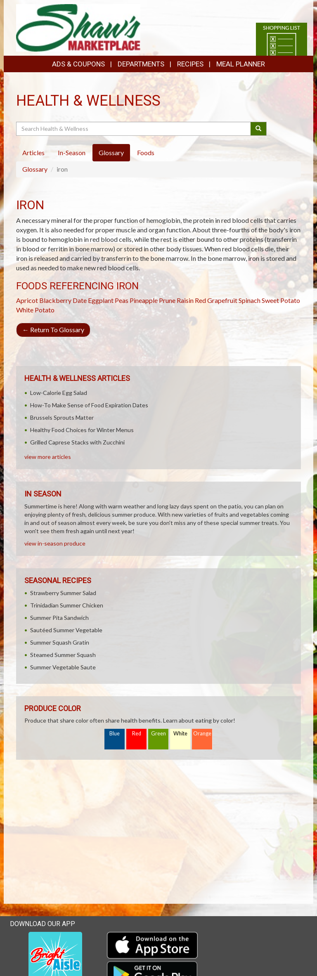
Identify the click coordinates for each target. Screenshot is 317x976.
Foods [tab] (145, 152)
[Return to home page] (78, 27)
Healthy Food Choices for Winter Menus (82, 429)
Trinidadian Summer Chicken (66, 605)
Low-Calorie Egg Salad (58, 392)
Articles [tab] (33, 152)
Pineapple (144, 300)
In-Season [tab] (71, 152)
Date (80, 300)
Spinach (249, 300)
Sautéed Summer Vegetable (66, 629)
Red (136, 733)
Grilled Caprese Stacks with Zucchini (77, 442)
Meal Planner (240, 64)
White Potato (35, 310)
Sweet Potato (281, 300)
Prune (167, 300)
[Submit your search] (259, 129)
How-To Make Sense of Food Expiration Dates (89, 405)
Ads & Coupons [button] (78, 64)
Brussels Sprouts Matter (62, 417)
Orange (202, 733)
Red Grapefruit (216, 300)
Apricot (27, 300)
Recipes (190, 64)
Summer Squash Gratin (59, 642)
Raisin (185, 300)
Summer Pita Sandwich (59, 617)
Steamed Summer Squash (63, 654)
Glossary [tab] (111, 152)
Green (158, 733)
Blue (114, 733)
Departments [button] (141, 64)
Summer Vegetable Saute (63, 667)
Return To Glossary (53, 329)
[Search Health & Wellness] (134, 129)
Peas (121, 300)
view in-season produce (54, 543)
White (180, 733)
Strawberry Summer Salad (63, 592)
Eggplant (101, 300)
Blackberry (55, 300)
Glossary (34, 169)
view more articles (47, 456)
